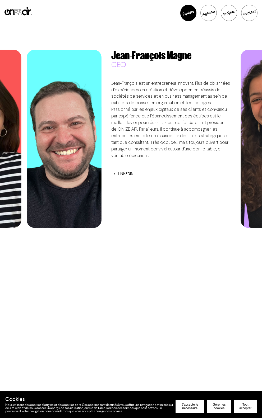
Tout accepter (245, 406)
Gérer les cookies (219, 406)
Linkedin (122, 174)
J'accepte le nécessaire (190, 406)
